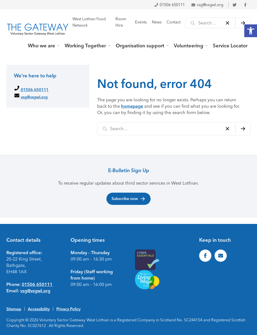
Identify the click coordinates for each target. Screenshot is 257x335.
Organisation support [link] (140, 46)
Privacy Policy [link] (68, 309)
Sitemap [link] (13, 309)
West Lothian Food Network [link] (89, 22)
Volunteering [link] (188, 46)
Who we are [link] (41, 46)
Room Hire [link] (120, 22)
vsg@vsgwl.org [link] (207, 4)
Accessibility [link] (39, 309)
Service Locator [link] (230, 46)
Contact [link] (173, 22)
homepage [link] (132, 106)
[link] (250, 30)
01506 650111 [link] (169, 4)
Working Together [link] (85, 46)
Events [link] (141, 22)
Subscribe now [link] (128, 199)
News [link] (157, 22)
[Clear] (227, 23)
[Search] (243, 23)
